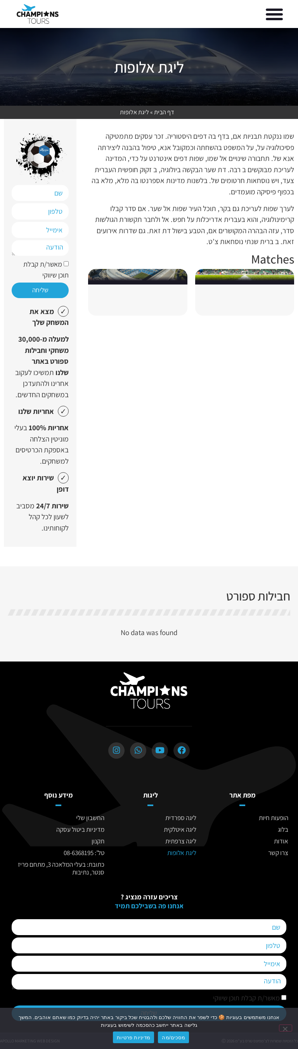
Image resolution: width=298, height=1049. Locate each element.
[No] (285, 1028)
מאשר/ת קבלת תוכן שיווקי (246, 998)
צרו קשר (278, 852)
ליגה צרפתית (180, 841)
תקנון (98, 841)
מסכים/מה (173, 1037)
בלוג (283, 829)
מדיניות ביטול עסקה (80, 829)
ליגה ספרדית (180, 817)
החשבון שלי (90, 817)
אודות (281, 841)
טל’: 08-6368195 (84, 852)
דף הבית (164, 112)
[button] (274, 14)
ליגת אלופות (181, 852)
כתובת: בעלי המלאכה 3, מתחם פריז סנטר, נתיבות (61, 868)
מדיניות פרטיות (133, 1037)
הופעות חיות (273, 817)
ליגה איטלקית (180, 829)
